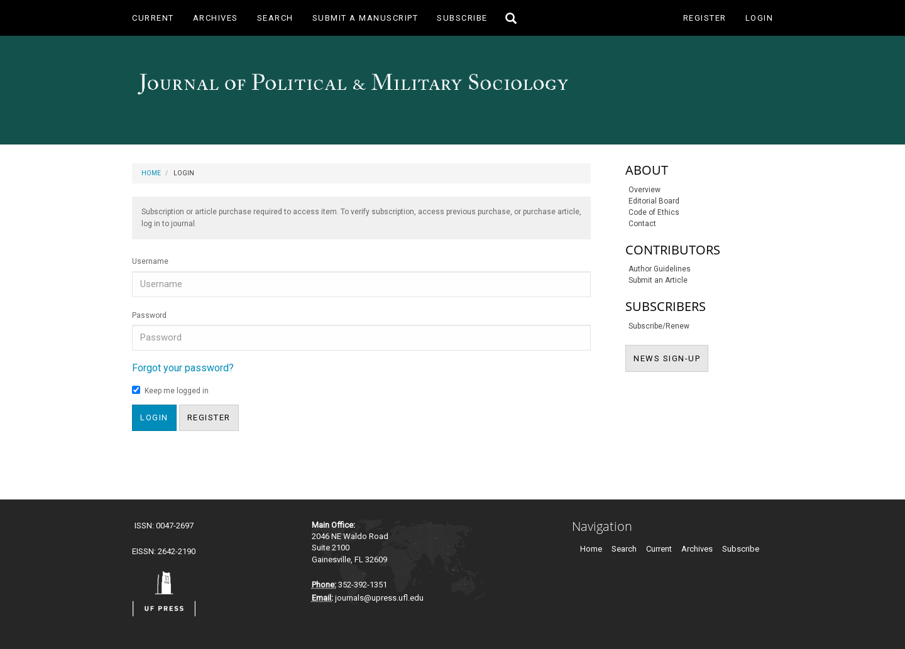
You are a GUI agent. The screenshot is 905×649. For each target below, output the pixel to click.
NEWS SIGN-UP (671, 357)
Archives (215, 18)
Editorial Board (653, 201)
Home (151, 173)
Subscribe (462, 18)
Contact (642, 223)
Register (705, 18)
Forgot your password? (183, 368)
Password (149, 315)
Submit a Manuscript (365, 18)
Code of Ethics (653, 212)
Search (275, 18)
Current (153, 18)
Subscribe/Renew (658, 326)
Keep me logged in (170, 390)
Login (759, 18)
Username (150, 261)
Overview (644, 189)
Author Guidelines (659, 269)
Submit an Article (658, 280)
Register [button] (209, 417)
